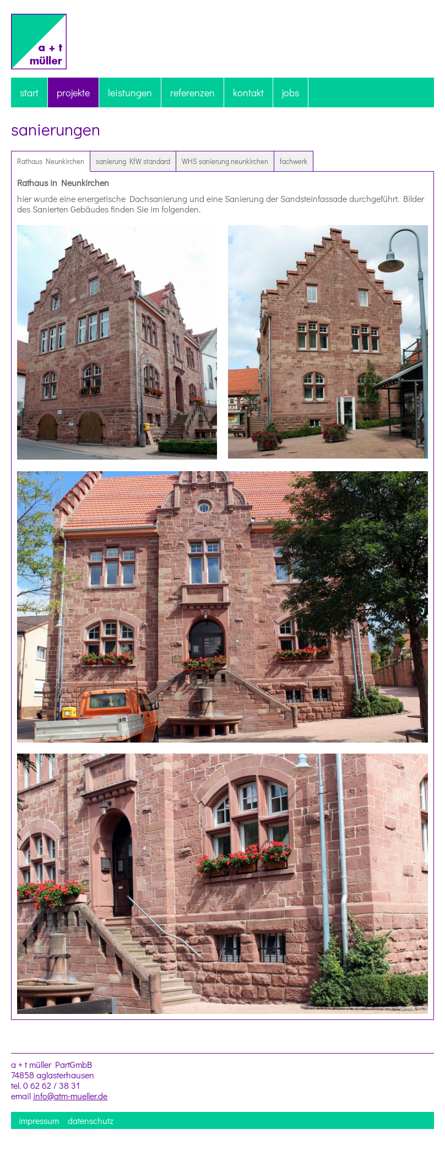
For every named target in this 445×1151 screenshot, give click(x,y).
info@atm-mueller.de (70, 1095)
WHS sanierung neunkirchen (225, 161)
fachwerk (293, 161)
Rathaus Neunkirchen (50, 161)
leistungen (130, 92)
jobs (290, 92)
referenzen (192, 92)
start (29, 92)
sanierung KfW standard (133, 161)
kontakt (248, 92)
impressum (39, 1120)
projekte (73, 92)
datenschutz (90, 1120)
